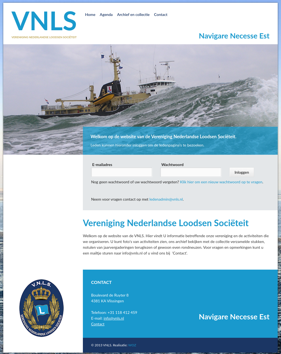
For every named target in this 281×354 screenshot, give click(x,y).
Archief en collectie (133, 14)
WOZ (132, 345)
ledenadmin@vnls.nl (166, 199)
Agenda (106, 14)
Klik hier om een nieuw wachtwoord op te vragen (221, 181)
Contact (160, 14)
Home (90, 14)
